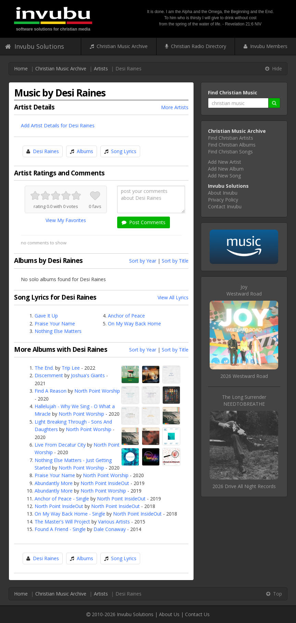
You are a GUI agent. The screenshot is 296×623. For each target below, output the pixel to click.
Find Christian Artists (230, 138)
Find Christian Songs (230, 151)
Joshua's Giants (88, 375)
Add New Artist (224, 162)
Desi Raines (46, 151)
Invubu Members (265, 46)
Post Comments (143, 222)
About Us (169, 614)
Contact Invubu (225, 206)
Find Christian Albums (232, 144)
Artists (101, 68)
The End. (44, 368)
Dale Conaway (110, 529)
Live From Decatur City (60, 444)
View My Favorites (66, 220)
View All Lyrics (173, 297)
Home (21, 68)
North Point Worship (97, 391)
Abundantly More (54, 483)
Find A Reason (50, 391)
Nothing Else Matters (58, 331)
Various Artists (114, 521)
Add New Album (226, 168)
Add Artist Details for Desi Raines (58, 125)
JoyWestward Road (244, 290)
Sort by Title (175, 260)
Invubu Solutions (34, 46)
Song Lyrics (123, 151)
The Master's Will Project (62, 521)
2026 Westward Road (244, 376)
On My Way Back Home (134, 323)
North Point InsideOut (105, 483)
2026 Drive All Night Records (244, 486)
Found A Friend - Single (60, 529)
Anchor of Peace (126, 315)
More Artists (174, 107)
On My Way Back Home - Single (70, 513)
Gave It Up (46, 315)
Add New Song (224, 175)
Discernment (49, 375)
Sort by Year (142, 260)
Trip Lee (71, 368)
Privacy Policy (223, 199)
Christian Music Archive (119, 46)
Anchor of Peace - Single (62, 498)
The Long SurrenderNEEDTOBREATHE (244, 400)
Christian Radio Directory (195, 46)
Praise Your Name (55, 323)
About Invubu (222, 192)
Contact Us (197, 614)
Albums (85, 151)
